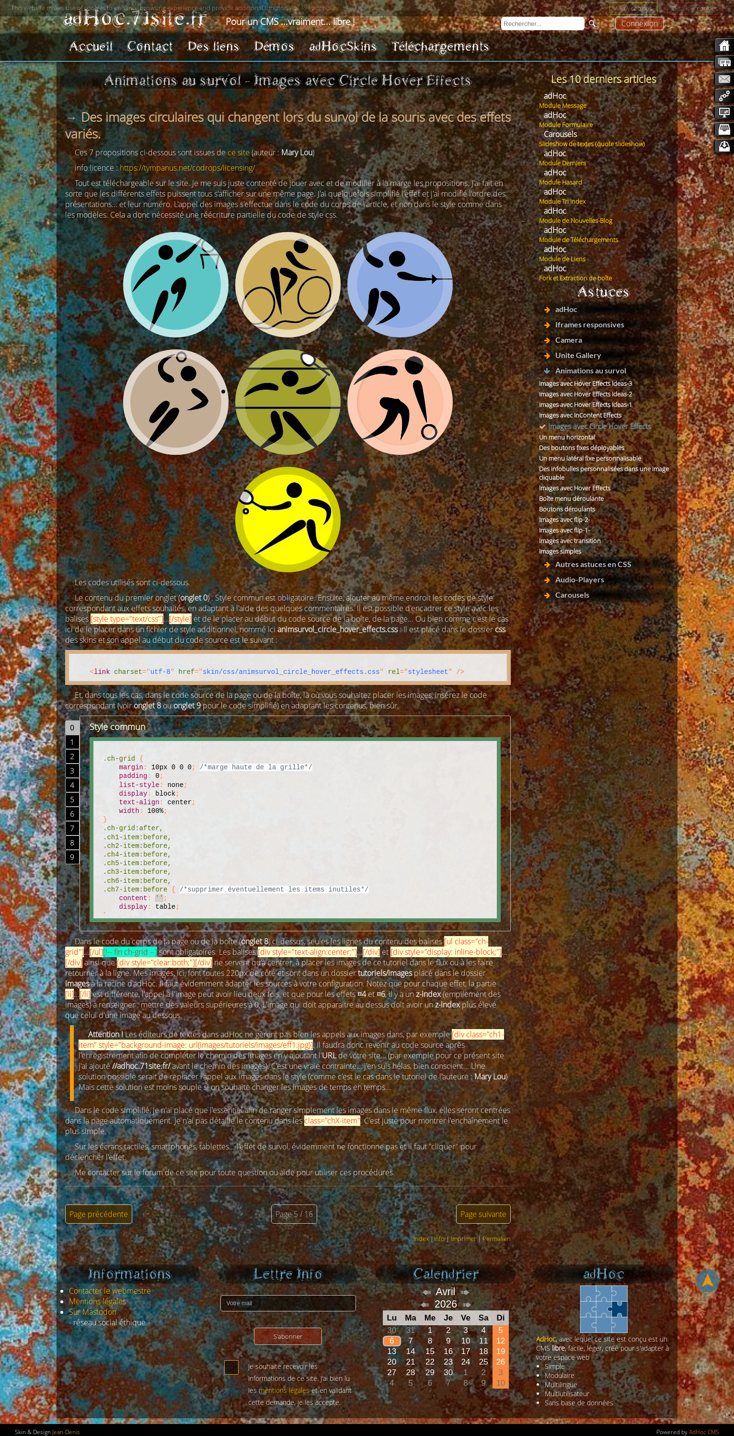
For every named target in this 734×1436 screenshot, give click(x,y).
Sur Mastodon (92, 1312)
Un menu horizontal (567, 437)
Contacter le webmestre (110, 1290)
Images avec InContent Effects (580, 415)
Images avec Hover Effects (574, 488)
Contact (150, 46)
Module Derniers (562, 163)
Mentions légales (97, 1301)
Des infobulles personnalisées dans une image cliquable (604, 473)
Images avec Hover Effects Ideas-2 (585, 394)
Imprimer (463, 1238)
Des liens (213, 46)
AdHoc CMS (704, 1432)
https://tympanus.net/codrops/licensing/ (187, 167)
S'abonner (288, 1336)
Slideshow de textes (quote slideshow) (592, 143)
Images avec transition (570, 540)
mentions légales (284, 1390)
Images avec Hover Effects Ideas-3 (585, 383)
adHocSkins (343, 46)
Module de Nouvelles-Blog (575, 220)
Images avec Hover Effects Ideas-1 (585, 404)
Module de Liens (562, 259)
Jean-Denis (66, 1432)
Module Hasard (560, 182)
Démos (274, 46)
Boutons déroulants (567, 509)
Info (439, 1238)
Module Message (562, 105)
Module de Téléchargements (578, 239)
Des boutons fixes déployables (581, 447)
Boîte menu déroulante (571, 498)
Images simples (560, 551)
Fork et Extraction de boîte (575, 278)
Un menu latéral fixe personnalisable (590, 458)
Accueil (91, 46)
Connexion (639, 23)
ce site (239, 152)
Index (421, 1238)
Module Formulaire (566, 124)
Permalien (496, 1238)
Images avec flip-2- (564, 519)
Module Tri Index (562, 201)
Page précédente (98, 1214)
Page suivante (483, 1214)
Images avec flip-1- (564, 530)
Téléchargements (440, 46)
